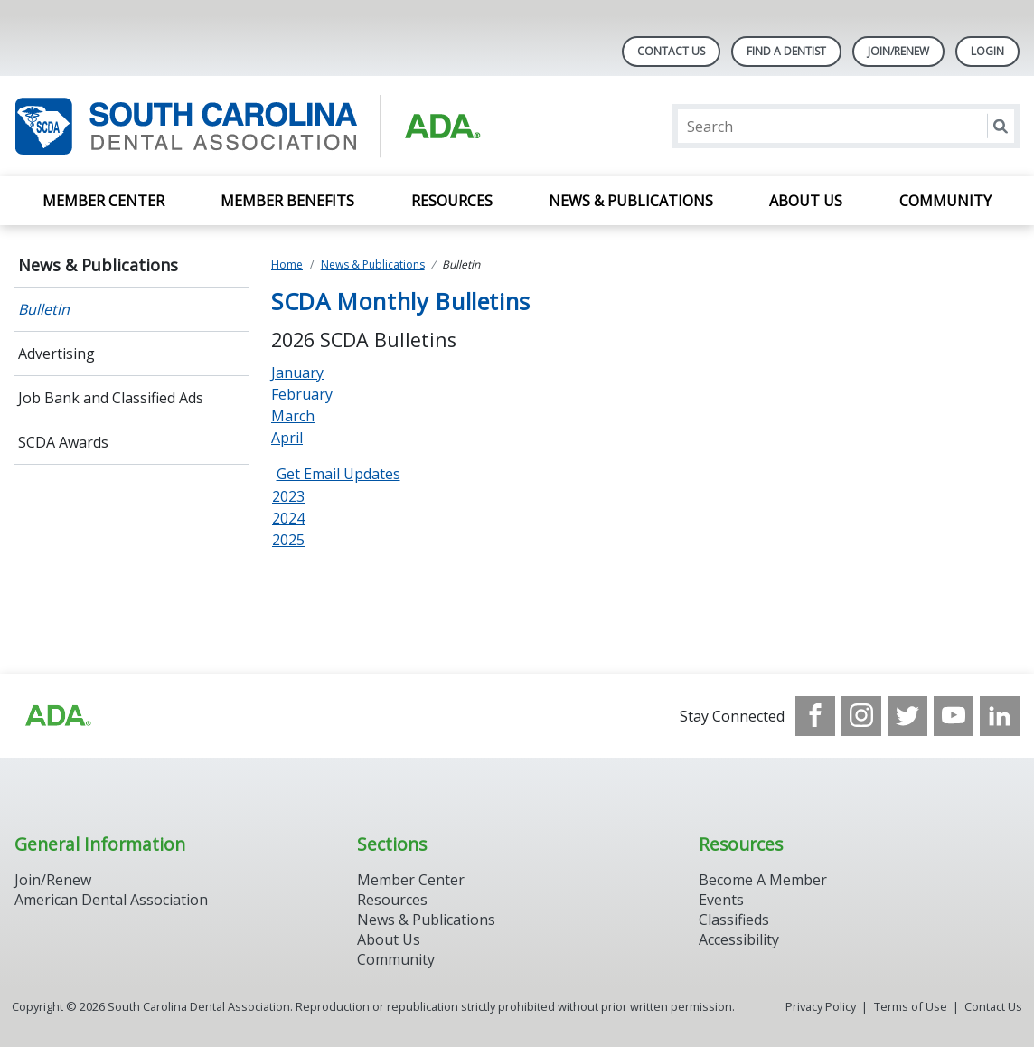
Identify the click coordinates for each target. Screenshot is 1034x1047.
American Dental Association (111, 900)
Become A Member (763, 880)
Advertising (56, 353)
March (293, 416)
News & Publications (631, 201)
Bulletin (44, 309)
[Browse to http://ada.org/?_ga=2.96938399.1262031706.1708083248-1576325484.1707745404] (56, 716)
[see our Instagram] (861, 716)
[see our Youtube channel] (953, 716)
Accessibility (739, 939)
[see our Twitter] (907, 716)
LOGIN (987, 51)
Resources (452, 201)
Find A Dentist (786, 51)
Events (721, 900)
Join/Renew (898, 51)
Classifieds (734, 919)
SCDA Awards (63, 442)
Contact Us (671, 51)
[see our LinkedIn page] (1000, 716)
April (287, 438)
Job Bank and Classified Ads (110, 398)
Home (287, 264)
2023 (288, 496)
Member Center (103, 201)
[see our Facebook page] (815, 716)
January (297, 372)
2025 (288, 540)
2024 (288, 518)
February (302, 394)
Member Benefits (287, 201)
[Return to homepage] (248, 126)
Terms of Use (910, 1006)
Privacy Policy (820, 1006)
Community (945, 201)
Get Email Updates (338, 474)
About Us (805, 201)
